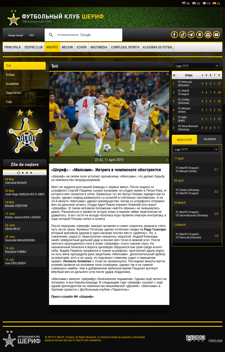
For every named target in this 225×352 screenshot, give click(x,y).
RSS (32, 35)
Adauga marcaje (15, 35)
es (216, 3)
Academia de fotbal (158, 47)
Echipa (82, 47)
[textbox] (194, 66)
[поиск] (82, 35)
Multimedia (99, 47)
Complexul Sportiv (125, 47)
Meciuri (67, 47)
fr (206, 3)
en (196, 3)
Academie (12, 84)
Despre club (34, 47)
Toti (8, 66)
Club (9, 102)
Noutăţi (52, 47)
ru (186, 3)
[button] (217, 66)
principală (12, 47)
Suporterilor (13, 93)
